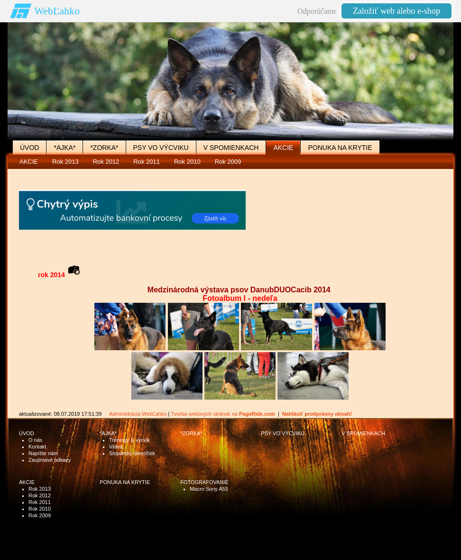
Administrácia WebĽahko (137, 414)
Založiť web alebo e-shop (396, 11)
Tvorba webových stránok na (223, 414)
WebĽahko (57, 11)
